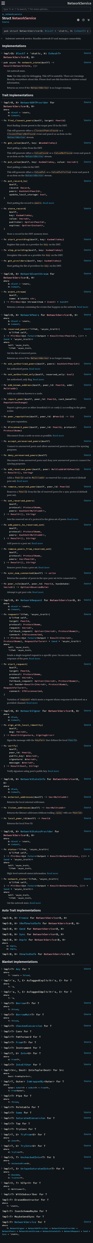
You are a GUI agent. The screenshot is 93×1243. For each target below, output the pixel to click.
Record (25, 187)
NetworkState (22, 65)
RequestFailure (34, 641)
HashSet (24, 191)
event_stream (16, 291)
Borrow (20, 1003)
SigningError (44, 735)
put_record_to (17, 181)
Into (24, 1053)
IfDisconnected (32, 634)
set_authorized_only (21, 374)
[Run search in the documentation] (46, 9)
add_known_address (20, 385)
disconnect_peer (18, 427)
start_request (17, 664)
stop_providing (18, 250)
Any (18, 969)
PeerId (60, 120)
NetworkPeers (30, 315)
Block (14, 717)
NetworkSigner (31, 710)
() (34, 65)
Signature (27, 735)
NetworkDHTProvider (34, 102)
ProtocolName (12, 430)
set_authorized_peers (22, 363)
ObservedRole (38, 587)
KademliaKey (48, 142)
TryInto (26, 1145)
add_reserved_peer (20, 469)
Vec (69, 162)
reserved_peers (18, 329)
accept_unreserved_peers (24, 441)
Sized (26, 975)
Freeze (23, 917)
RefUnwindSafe (31, 923)
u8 (74, 162)
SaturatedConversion (30, 1118)
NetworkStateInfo (33, 779)
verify (12, 745)
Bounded (15, 1175)
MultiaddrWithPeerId (64, 469)
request (13, 614)
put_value (14, 162)
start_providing (18, 239)
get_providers (17, 260)
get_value (14, 142)
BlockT (49, 30)
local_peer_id (17, 818)
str (32, 298)
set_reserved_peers (20, 500)
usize (52, 573)
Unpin (23, 939)
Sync (22, 934)
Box (18, 301)
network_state (31, 62)
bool (43, 194)
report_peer (15, 399)
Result (8, 65)
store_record (16, 208)
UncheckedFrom (18, 1163)
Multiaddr (10, 388)
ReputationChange (15, 402)
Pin (13, 301)
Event (50, 301)
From (19, 1042)
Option (29, 222)
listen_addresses (19, 807)
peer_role (14, 583)
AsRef (19, 1087)
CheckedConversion (29, 1025)
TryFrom (26, 1134)
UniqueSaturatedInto (35, 1168)
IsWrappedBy (35, 1081)
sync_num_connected (20, 573)
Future (32, 335)
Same (19, 1112)
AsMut (31, 1087)
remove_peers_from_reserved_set (29, 548)
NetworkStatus (69, 856)
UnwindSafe (28, 954)
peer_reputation (18, 416)
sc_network (8, 14)
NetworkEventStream (34, 273)
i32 (72, 416)
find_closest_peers (20, 120)
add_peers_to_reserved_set (25, 524)
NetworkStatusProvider (37, 831)
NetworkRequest (31, 600)
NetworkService (79, 3)
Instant (37, 225)
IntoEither (23, 1064)
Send (63, 301)
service (18, 14)
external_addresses (20, 797)
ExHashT (79, 30)
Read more (48, 202)
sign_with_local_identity (25, 725)
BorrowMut (23, 1014)
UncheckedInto (31, 1157)
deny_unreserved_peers (22, 455)
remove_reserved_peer (22, 486)
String (27, 472)
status (12, 849)
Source (5, 22)
